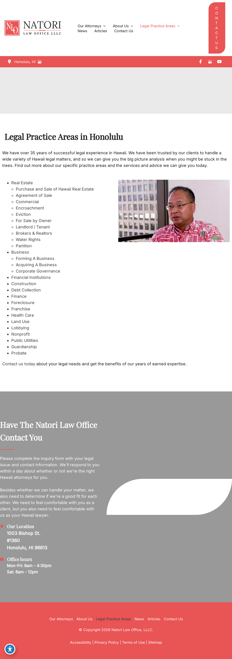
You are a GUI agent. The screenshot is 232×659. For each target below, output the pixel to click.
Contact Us (173, 619)
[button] (217, 28)
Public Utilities (24, 340)
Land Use (20, 321)
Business (20, 252)
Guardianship (24, 346)
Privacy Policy (107, 642)
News (139, 619)
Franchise (20, 309)
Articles (154, 619)
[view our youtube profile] (219, 61)
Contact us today (18, 363)
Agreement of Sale (34, 195)
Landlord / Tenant (33, 227)
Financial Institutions (31, 277)
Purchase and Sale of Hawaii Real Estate (55, 189)
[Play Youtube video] (174, 211)
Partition (24, 245)
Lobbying (20, 327)
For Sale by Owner (34, 220)
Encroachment (30, 208)
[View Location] (21, 62)
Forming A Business (35, 258)
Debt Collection (26, 290)
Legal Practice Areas (113, 619)
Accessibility (80, 642)
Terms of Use (133, 642)
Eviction (23, 214)
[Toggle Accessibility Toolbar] (10, 649)
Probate (19, 353)
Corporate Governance (38, 271)
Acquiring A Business (36, 264)
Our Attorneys (61, 619)
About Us (84, 619)
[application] (103, 25)
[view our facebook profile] (200, 61)
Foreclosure (23, 302)
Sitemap (155, 642)
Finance (19, 296)
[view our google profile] (209, 61)
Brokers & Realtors (34, 233)
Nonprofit (20, 334)
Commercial (27, 201)
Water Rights (28, 239)
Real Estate (22, 182)
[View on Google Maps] (40, 62)
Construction (23, 283)
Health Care (22, 315)
